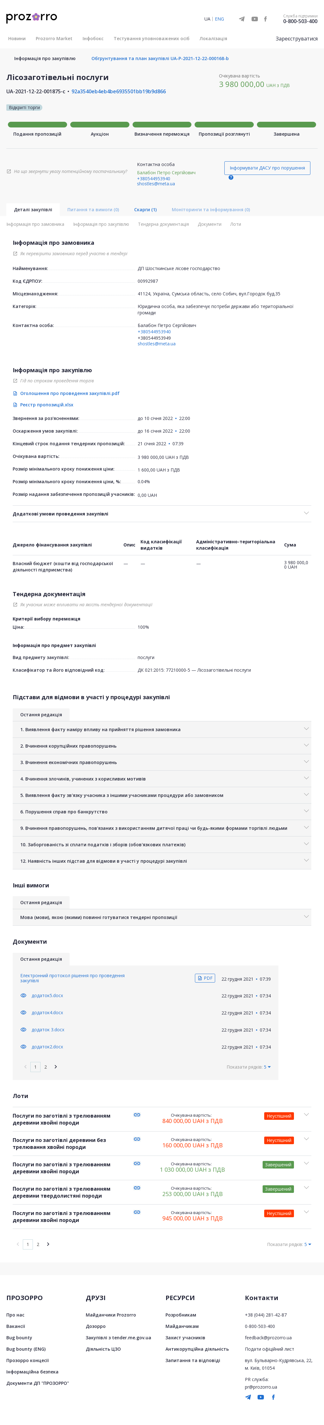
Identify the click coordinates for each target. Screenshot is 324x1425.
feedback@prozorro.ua (268, 1338)
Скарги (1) (145, 210)
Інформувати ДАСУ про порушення (267, 168)
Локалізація (213, 38)
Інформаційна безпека (32, 1372)
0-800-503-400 (300, 21)
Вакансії (15, 1326)
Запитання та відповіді (192, 1360)
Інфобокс (93, 38)
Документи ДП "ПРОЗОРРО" (37, 1383)
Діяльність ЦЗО (103, 1349)
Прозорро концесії (27, 1360)
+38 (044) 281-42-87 (266, 1315)
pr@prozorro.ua (261, 1387)
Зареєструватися (297, 38)
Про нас (15, 1315)
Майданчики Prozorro (111, 1315)
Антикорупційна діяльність (197, 1349)
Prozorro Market (54, 38)
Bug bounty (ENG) (26, 1349)
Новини (17, 38)
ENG (219, 19)
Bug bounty (19, 1338)
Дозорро (96, 1326)
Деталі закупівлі (33, 210)
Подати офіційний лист (269, 1349)
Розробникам (180, 1315)
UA (207, 19)
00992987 (148, 281)
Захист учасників (185, 1338)
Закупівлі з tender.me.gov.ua (118, 1338)
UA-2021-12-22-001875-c (35, 91)
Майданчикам (182, 1326)
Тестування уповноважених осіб (152, 38)
